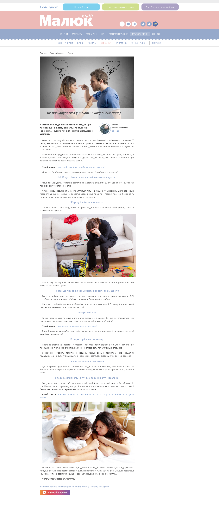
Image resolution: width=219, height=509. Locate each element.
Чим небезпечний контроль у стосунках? (77, 325)
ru (155, 24)
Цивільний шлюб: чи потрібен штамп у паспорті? (81, 166)
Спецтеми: (48, 7)
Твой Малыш (66, 20)
